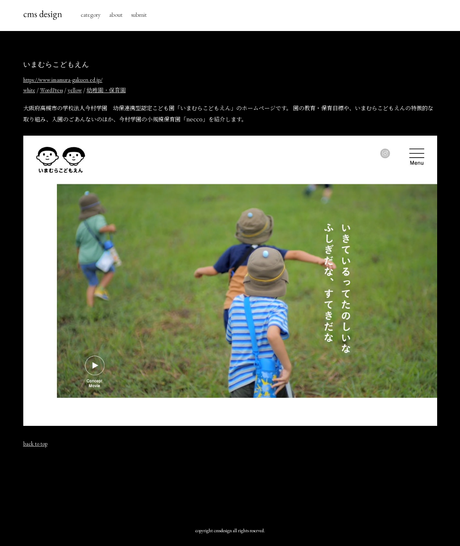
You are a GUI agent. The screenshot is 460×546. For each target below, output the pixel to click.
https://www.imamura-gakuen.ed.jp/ (63, 80)
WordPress (51, 90)
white (29, 90)
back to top (35, 443)
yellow (75, 90)
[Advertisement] (230, 485)
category (90, 15)
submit (139, 15)
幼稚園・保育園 (106, 90)
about (115, 15)
